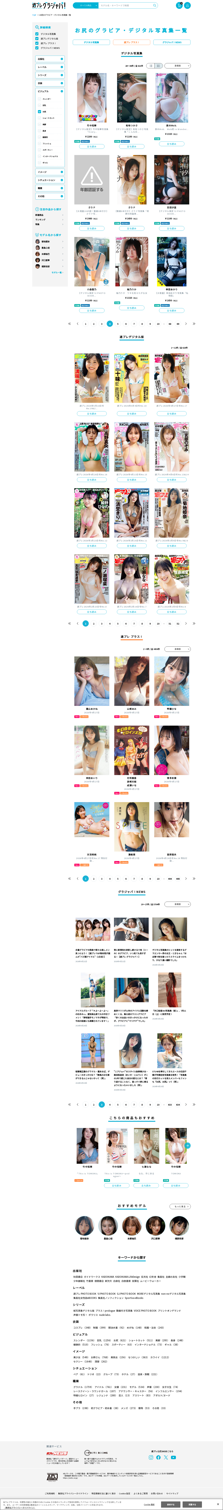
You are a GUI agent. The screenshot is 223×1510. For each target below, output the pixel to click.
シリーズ (42, 75)
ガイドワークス (92, 1276)
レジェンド (106, 1395)
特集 (37, 224)
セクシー (180, 1357)
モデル (137, 1387)
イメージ (42, 172)
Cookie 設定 (124, 1493)
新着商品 (39, 214)
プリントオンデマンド (168, 1310)
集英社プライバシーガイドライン (73, 1493)
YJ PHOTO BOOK (106, 1293)
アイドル (103, 1387)
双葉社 (135, 1281)
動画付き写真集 (124, 1310)
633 (170, 1104)
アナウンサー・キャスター (136, 1391)
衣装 (40, 83)
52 (178, 623)
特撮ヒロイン (84, 1395)
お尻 (44, 111)
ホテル (128, 1374)
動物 (144, 1408)
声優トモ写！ (80, 1314)
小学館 (181, 1276)
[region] (111, 1504)
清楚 (80, 1361)
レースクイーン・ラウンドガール (95, 1391)
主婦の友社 (171, 1276)
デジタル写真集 (48, 33)
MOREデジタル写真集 (146, 1293)
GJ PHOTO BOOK (125, 1293)
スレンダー (47, 99)
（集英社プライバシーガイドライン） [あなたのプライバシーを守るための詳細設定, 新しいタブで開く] (19, 1507)
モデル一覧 (57, 272)
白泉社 (116, 1281)
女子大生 (169, 1387)
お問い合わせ (157, 1493)
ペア (79, 1374)
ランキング (40, 219)
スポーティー (48, 150)
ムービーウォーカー (150, 1281)
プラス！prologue (105, 1310)
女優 (120, 1387)
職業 (40, 188)
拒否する (171, 1504)
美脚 (44, 124)
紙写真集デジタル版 (83, 1310)
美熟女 (118, 1357)
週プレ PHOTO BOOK (84, 1293)
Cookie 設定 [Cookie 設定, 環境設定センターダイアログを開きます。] (149, 1504)
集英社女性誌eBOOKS (84, 1297)
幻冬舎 (152, 1276)
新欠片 (108, 1281)
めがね (134, 1327)
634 (178, 1104)
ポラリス (93, 1314)
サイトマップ (172, 1493)
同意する (192, 1504)
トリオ (94, 1374)
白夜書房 (126, 1281)
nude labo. (105, 1314)
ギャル (45, 162)
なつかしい (137, 1357)
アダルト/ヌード (161, 1395)
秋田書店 (78, 1276)
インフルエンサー (169, 1391)
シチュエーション (46, 180)
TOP (34, 15)
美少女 (81, 1357)
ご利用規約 (50, 1493)
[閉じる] (218, 1504)
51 (170, 623)
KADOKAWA (107, 1276)
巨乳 (44, 105)
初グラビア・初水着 (105, 1408)
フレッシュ (47, 143)
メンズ (128, 1408)
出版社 (41, 58)
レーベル (42, 67)
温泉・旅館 (147, 1374)
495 (178, 878)
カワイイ (159, 1357)
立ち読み (92, 146)
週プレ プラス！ (48, 43)
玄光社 (144, 1276)
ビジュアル (43, 91)
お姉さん (100, 1357)
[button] (187, 1146)
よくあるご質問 (140, 1493)
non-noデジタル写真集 (171, 1293)
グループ (111, 1374)
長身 (44, 131)
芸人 (124, 1395)
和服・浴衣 (153, 1327)
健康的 (45, 137)
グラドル (83, 1387)
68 (170, 323)
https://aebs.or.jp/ (70, 1478)
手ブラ (81, 1408)
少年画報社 (79, 1281)
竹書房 (89, 1281)
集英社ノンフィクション (110, 1297)
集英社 (160, 1276)
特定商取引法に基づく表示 (104, 1493)
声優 (153, 1387)
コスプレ (82, 1327)
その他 (41, 196)
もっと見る (180, 1206)
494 (170, 878)
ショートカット (49, 118)
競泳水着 (116, 1327)
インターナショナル (50, 156)
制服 (100, 1327)
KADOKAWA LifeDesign (127, 1276)
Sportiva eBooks (133, 1297)
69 (178, 323)
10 (158, 323)
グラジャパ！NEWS (50, 47)
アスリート (141, 1395)
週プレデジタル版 (49, 38)
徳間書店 (99, 1281)
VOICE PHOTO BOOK (144, 1310)
